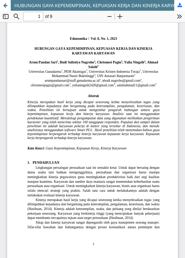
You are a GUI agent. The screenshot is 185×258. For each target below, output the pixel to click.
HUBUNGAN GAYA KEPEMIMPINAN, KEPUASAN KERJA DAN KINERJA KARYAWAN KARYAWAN (99, 5)
